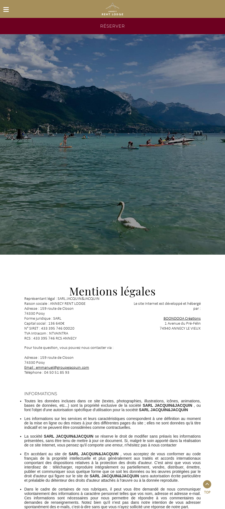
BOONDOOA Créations (182, 319)
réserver (112, 26)
